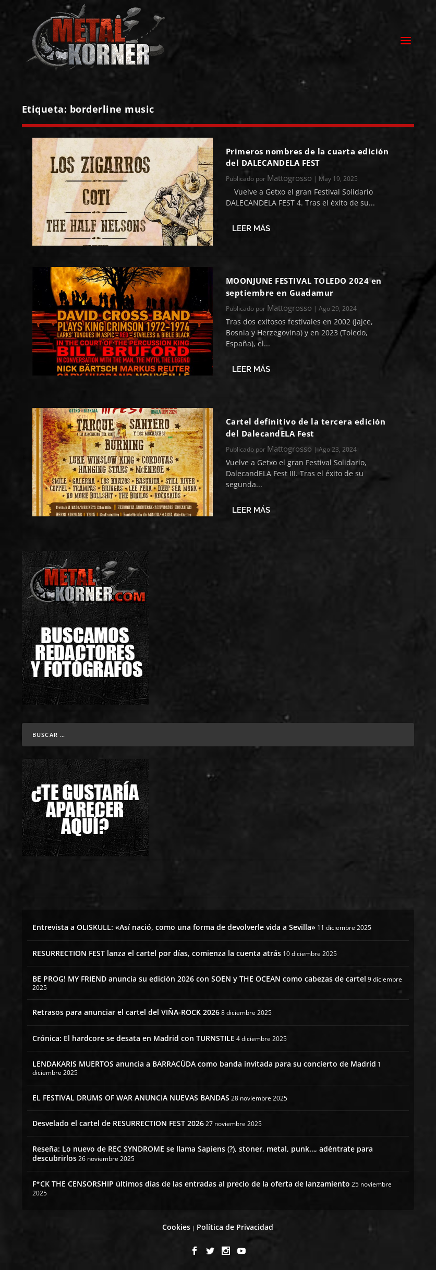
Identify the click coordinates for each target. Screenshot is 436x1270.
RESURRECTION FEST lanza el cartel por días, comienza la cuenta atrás (156, 950)
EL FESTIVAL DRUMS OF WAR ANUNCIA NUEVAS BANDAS (130, 1094)
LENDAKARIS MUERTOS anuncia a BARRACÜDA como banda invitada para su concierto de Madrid (204, 1061)
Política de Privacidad (235, 1224)
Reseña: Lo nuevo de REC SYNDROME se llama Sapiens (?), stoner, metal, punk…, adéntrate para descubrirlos (202, 1150)
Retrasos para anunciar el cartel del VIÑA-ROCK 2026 (126, 1009)
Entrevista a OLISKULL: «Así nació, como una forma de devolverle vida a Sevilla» (174, 924)
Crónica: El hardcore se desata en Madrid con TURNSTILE (133, 1035)
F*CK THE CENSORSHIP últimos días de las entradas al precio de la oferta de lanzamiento (191, 1181)
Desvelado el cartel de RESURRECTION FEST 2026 (118, 1120)
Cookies (176, 1224)
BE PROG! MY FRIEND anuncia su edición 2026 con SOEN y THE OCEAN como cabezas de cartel (199, 976)
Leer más (251, 225)
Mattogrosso (289, 175)
